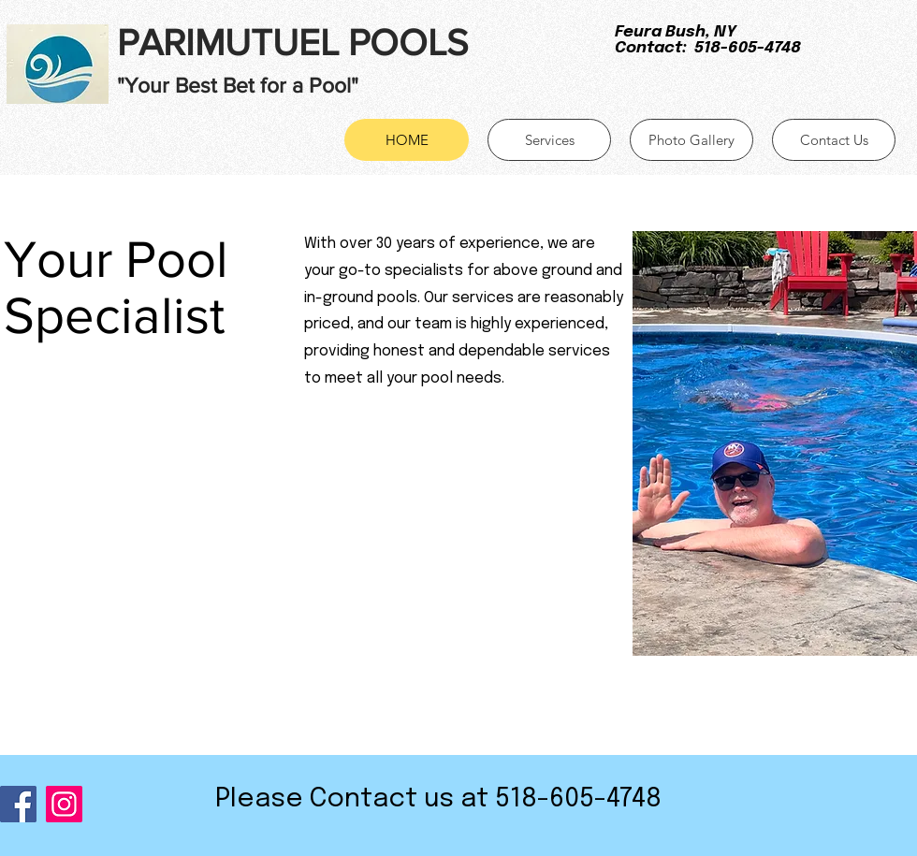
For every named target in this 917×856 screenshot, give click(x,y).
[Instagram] (64, 804)
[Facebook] (18, 804)
